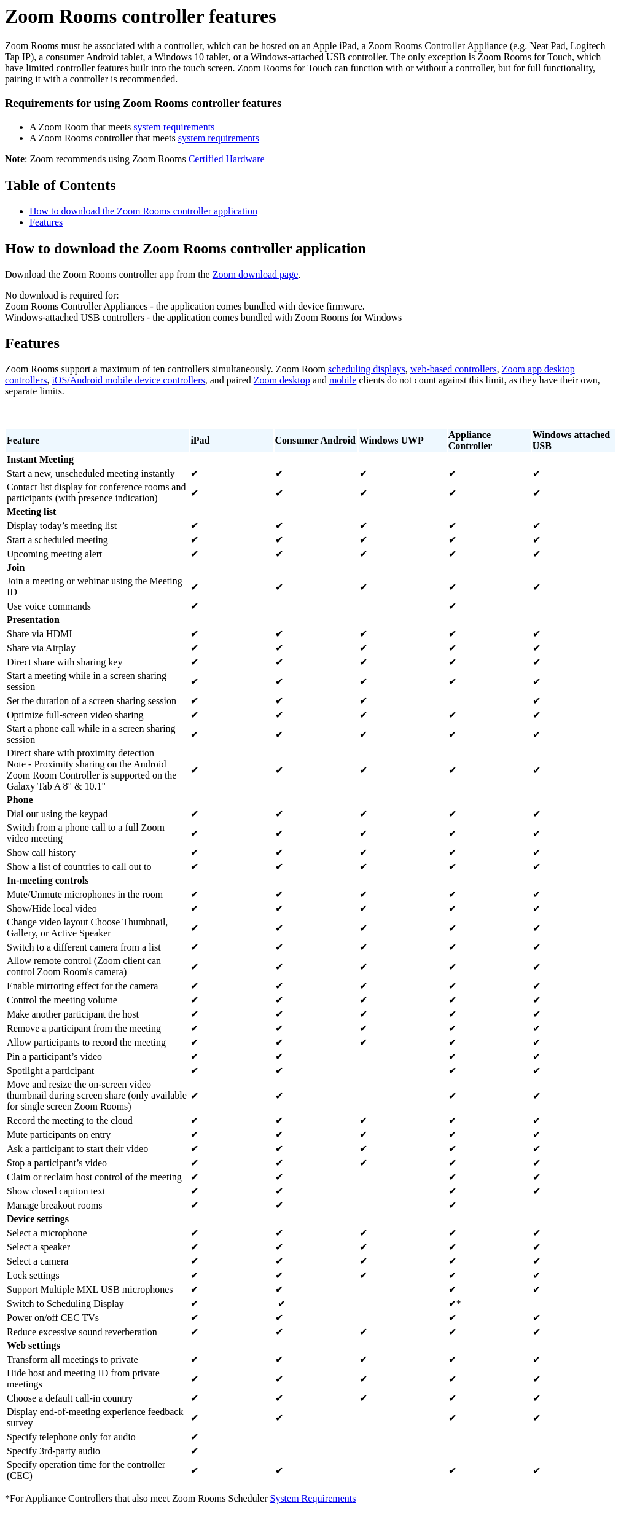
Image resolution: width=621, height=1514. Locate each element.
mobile (342, 380)
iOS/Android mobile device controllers (128, 380)
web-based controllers (453, 369)
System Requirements (313, 1498)
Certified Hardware (227, 159)
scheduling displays (366, 369)
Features (46, 222)
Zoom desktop (282, 380)
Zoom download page (256, 274)
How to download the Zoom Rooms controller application (143, 211)
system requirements (173, 127)
